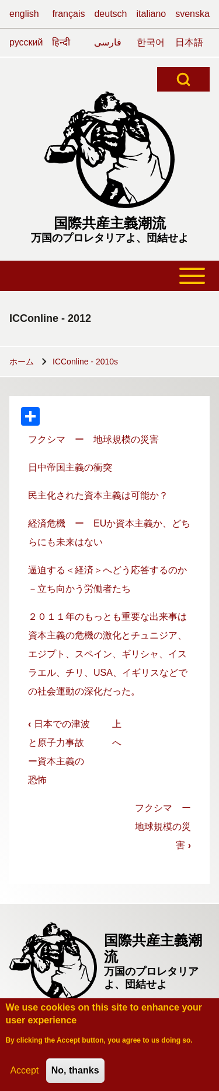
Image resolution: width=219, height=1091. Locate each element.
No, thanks (75, 1075)
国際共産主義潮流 (110, 223)
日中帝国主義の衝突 (70, 467)
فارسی (107, 42)
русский (26, 42)
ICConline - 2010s (85, 361)
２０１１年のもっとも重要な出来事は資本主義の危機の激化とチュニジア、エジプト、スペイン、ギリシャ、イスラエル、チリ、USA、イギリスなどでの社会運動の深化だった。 (107, 654)
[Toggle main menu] (109, 276)
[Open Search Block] (183, 79)
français (68, 14)
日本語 (189, 42)
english (24, 14)
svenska (192, 14)
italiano (151, 14)
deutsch (110, 14)
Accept (24, 1075)
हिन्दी (61, 42)
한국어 (151, 42)
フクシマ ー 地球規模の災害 (93, 439)
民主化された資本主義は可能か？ (98, 495)
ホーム (21, 361)
